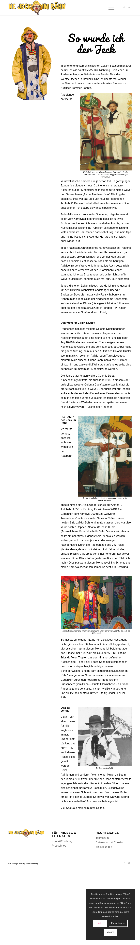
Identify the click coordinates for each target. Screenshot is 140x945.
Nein (100, 923)
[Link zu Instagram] (129, 7)
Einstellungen (118, 923)
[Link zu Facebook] (124, 7)
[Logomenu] (37, 7)
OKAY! (110, 932)
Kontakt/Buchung (62, 841)
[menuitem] (109, 7)
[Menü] (109, 7)
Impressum (102, 837)
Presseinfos (59, 845)
